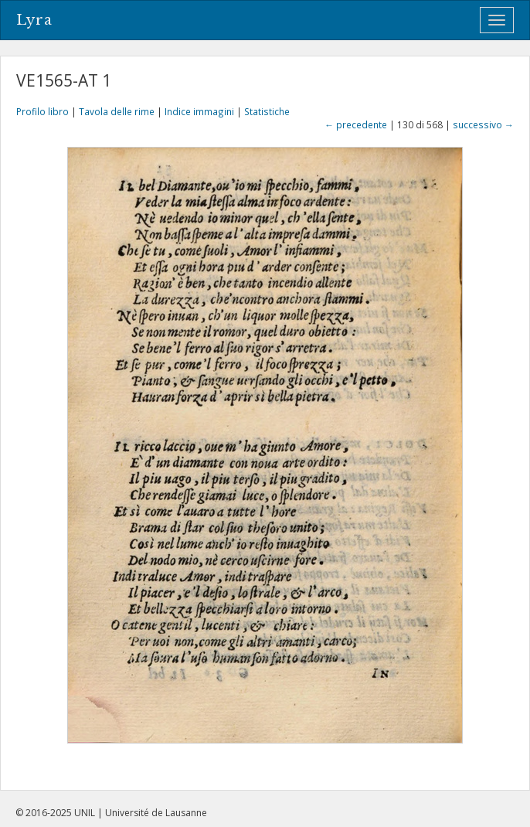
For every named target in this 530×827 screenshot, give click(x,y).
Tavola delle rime (117, 111)
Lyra (34, 20)
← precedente (355, 124)
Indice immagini (199, 111)
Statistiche (267, 111)
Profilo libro (42, 111)
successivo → (483, 124)
